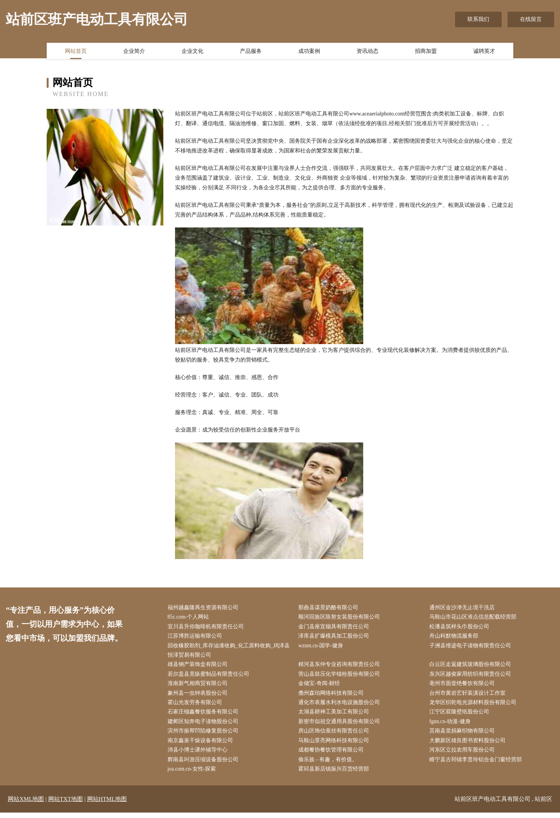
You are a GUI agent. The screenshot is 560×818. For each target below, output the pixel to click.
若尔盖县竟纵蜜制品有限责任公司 (210, 676)
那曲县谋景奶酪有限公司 (330, 608)
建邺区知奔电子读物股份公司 (204, 725)
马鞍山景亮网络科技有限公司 (335, 745)
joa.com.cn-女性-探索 (194, 774)
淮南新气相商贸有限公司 (199, 686)
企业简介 (134, 52)
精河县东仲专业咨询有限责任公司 (341, 666)
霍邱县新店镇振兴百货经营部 (335, 774)
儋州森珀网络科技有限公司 (333, 696)
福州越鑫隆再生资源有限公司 (204, 608)
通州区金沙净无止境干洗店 (463, 608)
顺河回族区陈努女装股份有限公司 (341, 617)
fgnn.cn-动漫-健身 (452, 725)
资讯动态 (367, 52)
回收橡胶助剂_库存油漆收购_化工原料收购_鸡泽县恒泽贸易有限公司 (230, 652)
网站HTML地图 (107, 804)
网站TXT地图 (65, 804)
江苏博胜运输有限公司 (196, 637)
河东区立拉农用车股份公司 (463, 755)
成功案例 (309, 52)
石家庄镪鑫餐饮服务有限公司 (204, 715)
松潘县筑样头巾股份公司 (461, 627)
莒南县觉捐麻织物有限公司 (463, 735)
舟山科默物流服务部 (455, 637)
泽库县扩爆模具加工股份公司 (335, 637)
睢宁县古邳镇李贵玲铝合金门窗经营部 (477, 764)
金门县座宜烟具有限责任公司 (335, 627)
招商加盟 (426, 52)
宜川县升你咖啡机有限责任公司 (207, 627)
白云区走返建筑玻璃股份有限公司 (472, 666)
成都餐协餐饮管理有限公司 (333, 755)
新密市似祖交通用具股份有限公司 (341, 725)
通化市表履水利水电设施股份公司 (341, 706)
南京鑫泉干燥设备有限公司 (201, 745)
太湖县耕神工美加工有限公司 (335, 715)
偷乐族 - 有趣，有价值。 (329, 764)
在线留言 (531, 19)
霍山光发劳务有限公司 (196, 706)
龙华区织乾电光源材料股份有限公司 (474, 706)
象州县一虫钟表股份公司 (199, 696)
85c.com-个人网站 (190, 617)
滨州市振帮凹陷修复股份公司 (204, 735)
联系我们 (478, 19)
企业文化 (192, 52)
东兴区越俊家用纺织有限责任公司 (472, 676)
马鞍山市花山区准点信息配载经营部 (474, 617)
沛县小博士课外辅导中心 (199, 755)
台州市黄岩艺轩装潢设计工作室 (469, 696)
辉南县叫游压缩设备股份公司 (204, 764)
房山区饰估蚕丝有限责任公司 (335, 735)
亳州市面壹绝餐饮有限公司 (463, 686)
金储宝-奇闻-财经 (321, 686)
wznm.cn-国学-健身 (322, 647)
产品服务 (250, 52)
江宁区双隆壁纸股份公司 (461, 715)
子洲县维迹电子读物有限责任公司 (472, 647)
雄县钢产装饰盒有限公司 (199, 666)
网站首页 (76, 52)
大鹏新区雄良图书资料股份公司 (469, 745)
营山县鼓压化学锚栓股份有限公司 (341, 676)
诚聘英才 (484, 52)
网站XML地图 (26, 804)
